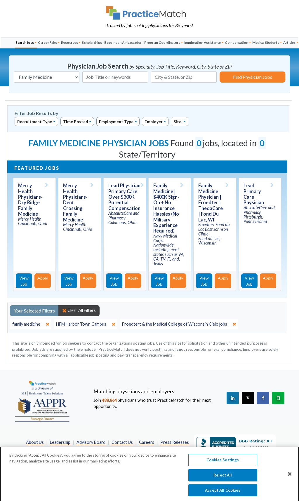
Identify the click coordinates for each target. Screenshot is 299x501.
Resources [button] (69, 42)
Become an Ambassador (123, 42)
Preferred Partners (67, 448)
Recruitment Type (34, 121)
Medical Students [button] (265, 42)
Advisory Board (91, 442)
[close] (30, 324)
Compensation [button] (236, 42)
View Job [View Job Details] (24, 281)
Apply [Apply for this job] (42, 277)
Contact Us (122, 442)
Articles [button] (289, 42)
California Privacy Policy (147, 448)
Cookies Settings (222, 464)
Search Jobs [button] (24, 42)
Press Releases (174, 442)
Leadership (60, 442)
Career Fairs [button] (47, 42)
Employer (154, 121)
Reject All (222, 479)
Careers (146, 442)
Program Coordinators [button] (162, 42)
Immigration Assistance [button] (202, 42)
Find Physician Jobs (252, 77)
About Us (35, 442)
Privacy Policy (106, 448)
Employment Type (116, 121)
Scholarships (92, 42)
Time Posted (75, 121)
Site (177, 121)
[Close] (289, 478)
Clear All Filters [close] (79, 310)
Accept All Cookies (222, 494)
